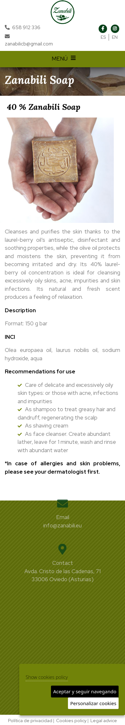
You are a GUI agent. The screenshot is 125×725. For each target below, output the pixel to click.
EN (115, 37)
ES (103, 37)
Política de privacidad (30, 720)
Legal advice (103, 720)
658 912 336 (26, 27)
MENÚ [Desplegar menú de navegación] (64, 59)
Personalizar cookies (93, 703)
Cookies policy (71, 720)
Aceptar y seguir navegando (84, 691)
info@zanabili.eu (62, 520)
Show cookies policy (47, 677)
